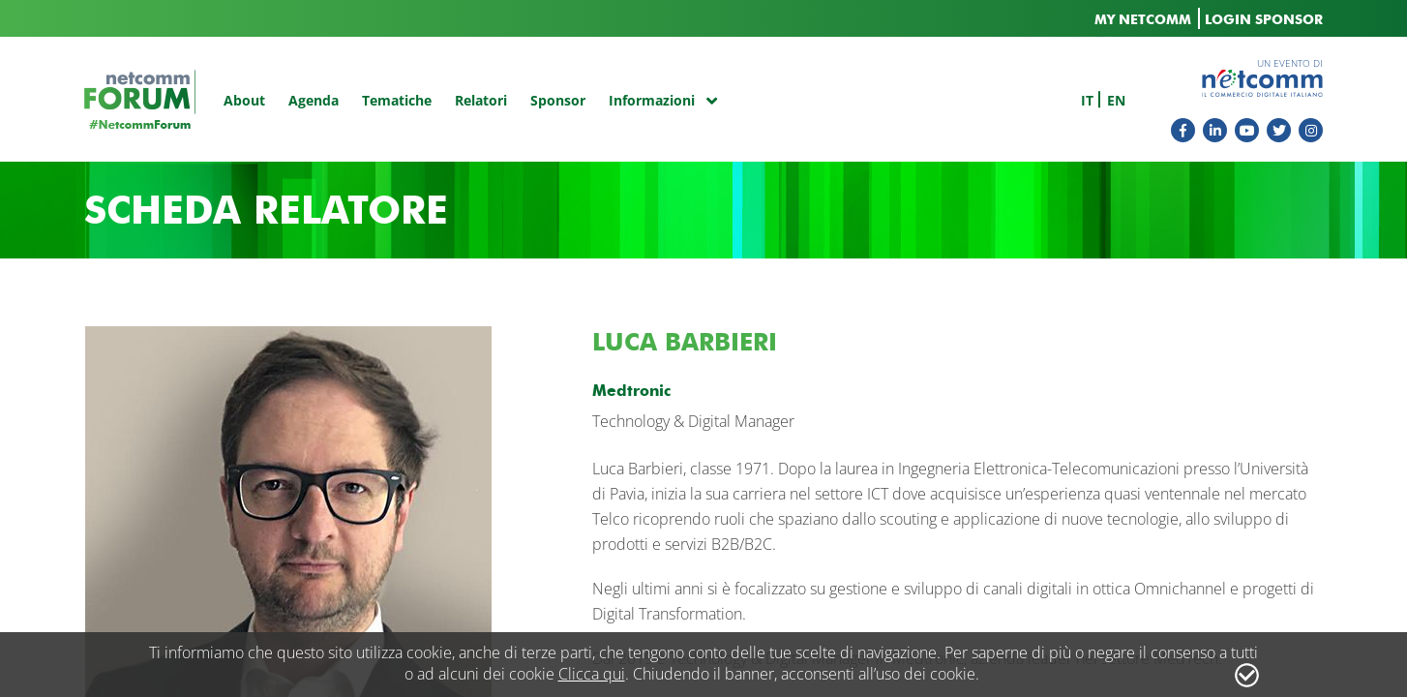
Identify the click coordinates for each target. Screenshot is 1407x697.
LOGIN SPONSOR (1264, 20)
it (1087, 100)
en (1116, 100)
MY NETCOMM (1142, 20)
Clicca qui (591, 673)
